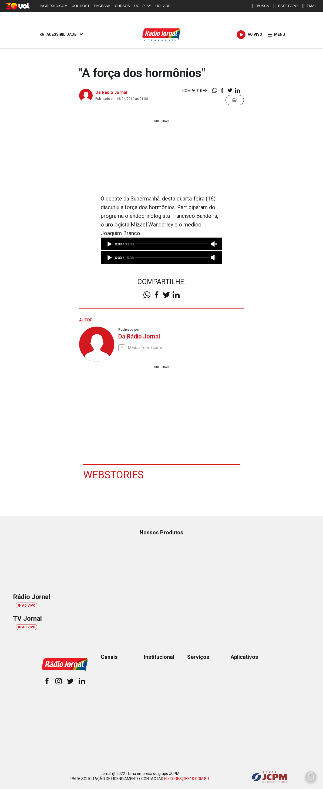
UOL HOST (81, 6)
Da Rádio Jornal (111, 92)
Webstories (113, 475)
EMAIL (309, 6)
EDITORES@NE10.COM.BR (186, 779)
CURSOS (122, 6)
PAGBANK (102, 6)
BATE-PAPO (285, 6)
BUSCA (260, 6)
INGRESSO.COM (54, 6)
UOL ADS (162, 6)
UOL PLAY (142, 6)
